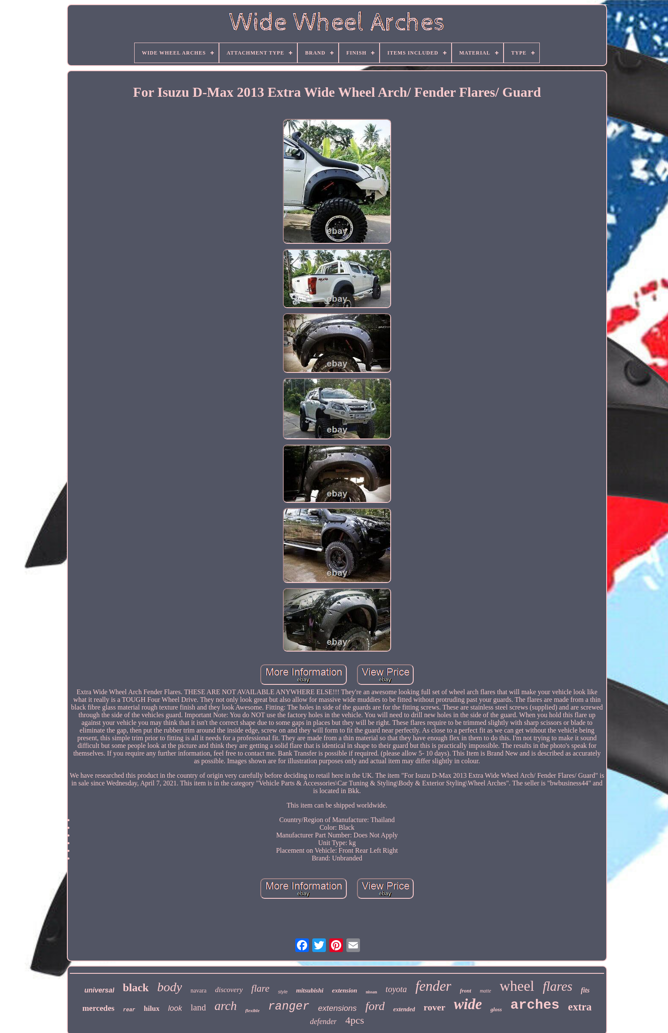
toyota (396, 989)
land (198, 1007)
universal (99, 990)
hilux (152, 1008)
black (136, 987)
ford (375, 1006)
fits (585, 990)
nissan (371, 992)
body (169, 987)
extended (404, 1009)
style (283, 991)
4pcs (354, 1020)
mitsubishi (309, 990)
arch (226, 1006)
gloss (496, 1009)
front (465, 990)
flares (557, 986)
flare (260, 988)
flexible (252, 1010)
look (175, 1008)
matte (485, 991)
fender (433, 986)
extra (580, 1007)
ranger (288, 1006)
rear (129, 1010)
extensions (337, 1008)
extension (344, 990)
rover (434, 1007)
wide (468, 1004)
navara (198, 990)
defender (323, 1021)
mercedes (98, 1008)
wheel (517, 986)
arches (534, 1005)
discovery (229, 990)
